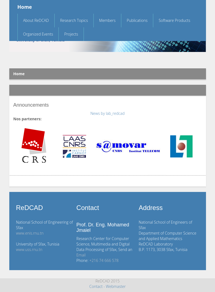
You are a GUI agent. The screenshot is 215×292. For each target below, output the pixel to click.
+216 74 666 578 (104, 260)
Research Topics (74, 20)
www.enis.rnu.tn (30, 233)
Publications (137, 20)
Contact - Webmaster (107, 286)
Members (107, 20)
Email (81, 255)
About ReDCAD (36, 20)
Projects (71, 34)
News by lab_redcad (107, 113)
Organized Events (38, 34)
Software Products (174, 20)
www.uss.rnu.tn (29, 249)
